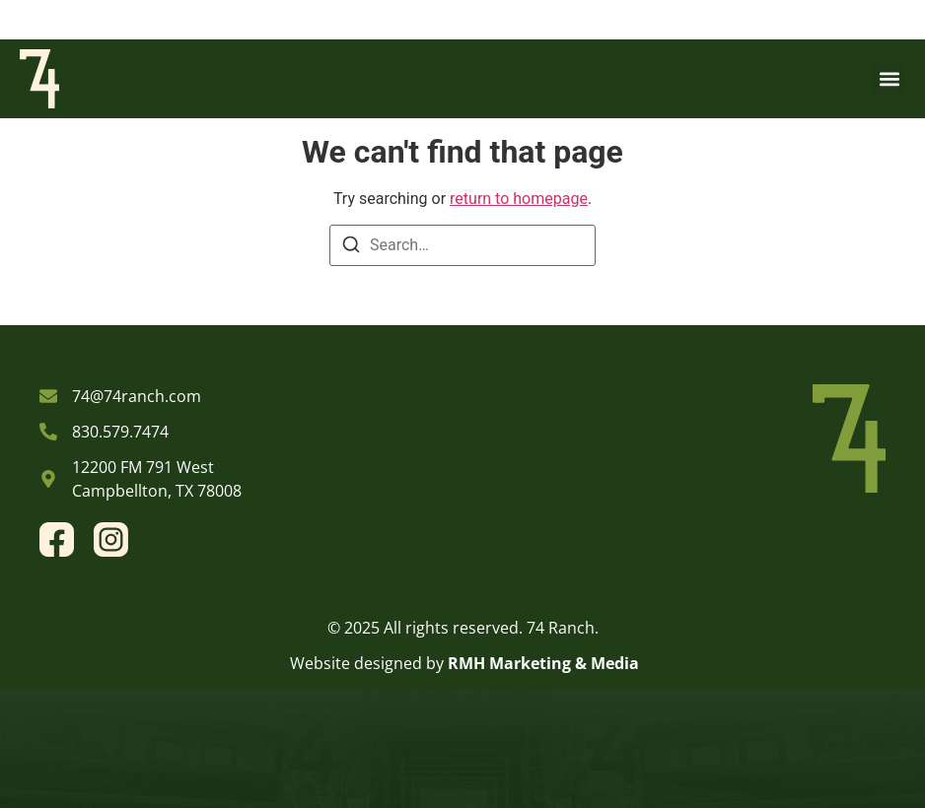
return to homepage (519, 198)
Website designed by (367, 663)
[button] (889, 78)
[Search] (351, 248)
